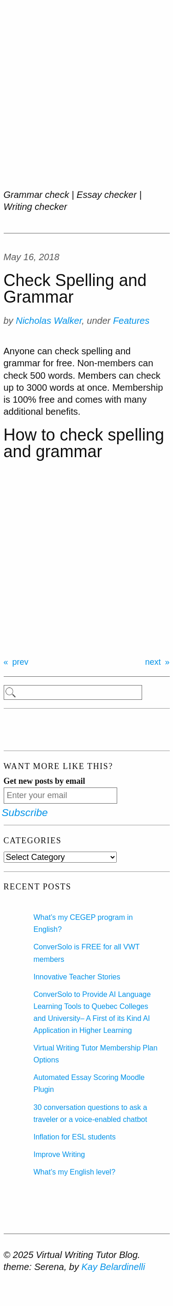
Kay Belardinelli (113, 1267)
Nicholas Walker (49, 321)
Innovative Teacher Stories (77, 977)
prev (20, 662)
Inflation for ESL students (75, 1137)
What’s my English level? (75, 1172)
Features (131, 321)
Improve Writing (59, 1154)
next (153, 662)
